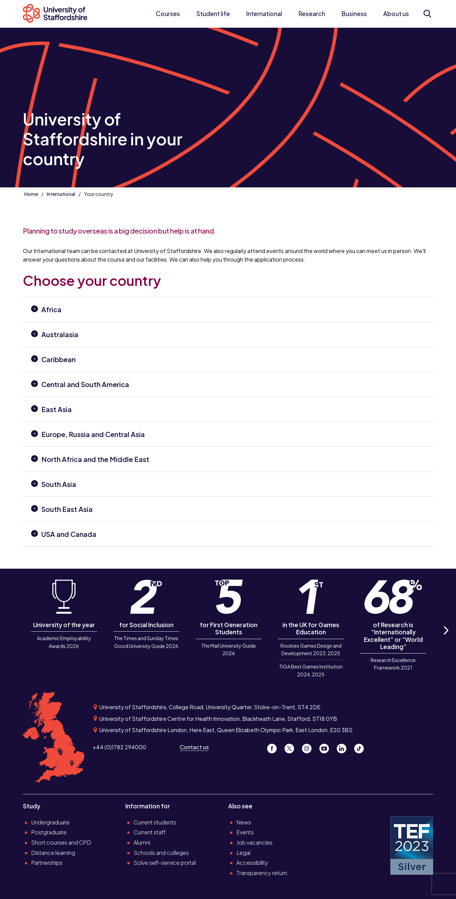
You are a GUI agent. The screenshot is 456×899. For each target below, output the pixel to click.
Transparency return (261, 872)
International (264, 13)
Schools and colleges (161, 852)
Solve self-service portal (165, 862)
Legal (243, 852)
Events (245, 832)
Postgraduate (49, 832)
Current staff (150, 832)
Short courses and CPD (61, 842)
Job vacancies (254, 842)
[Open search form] (427, 13)
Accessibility (252, 862)
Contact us (194, 747)
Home (31, 194)
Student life (213, 13)
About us (396, 13)
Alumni (142, 842)
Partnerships (47, 862)
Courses (168, 13)
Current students (155, 822)
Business (354, 13)
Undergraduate (50, 822)
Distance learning (53, 852)
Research (312, 13)
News (243, 822)
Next (445, 637)
